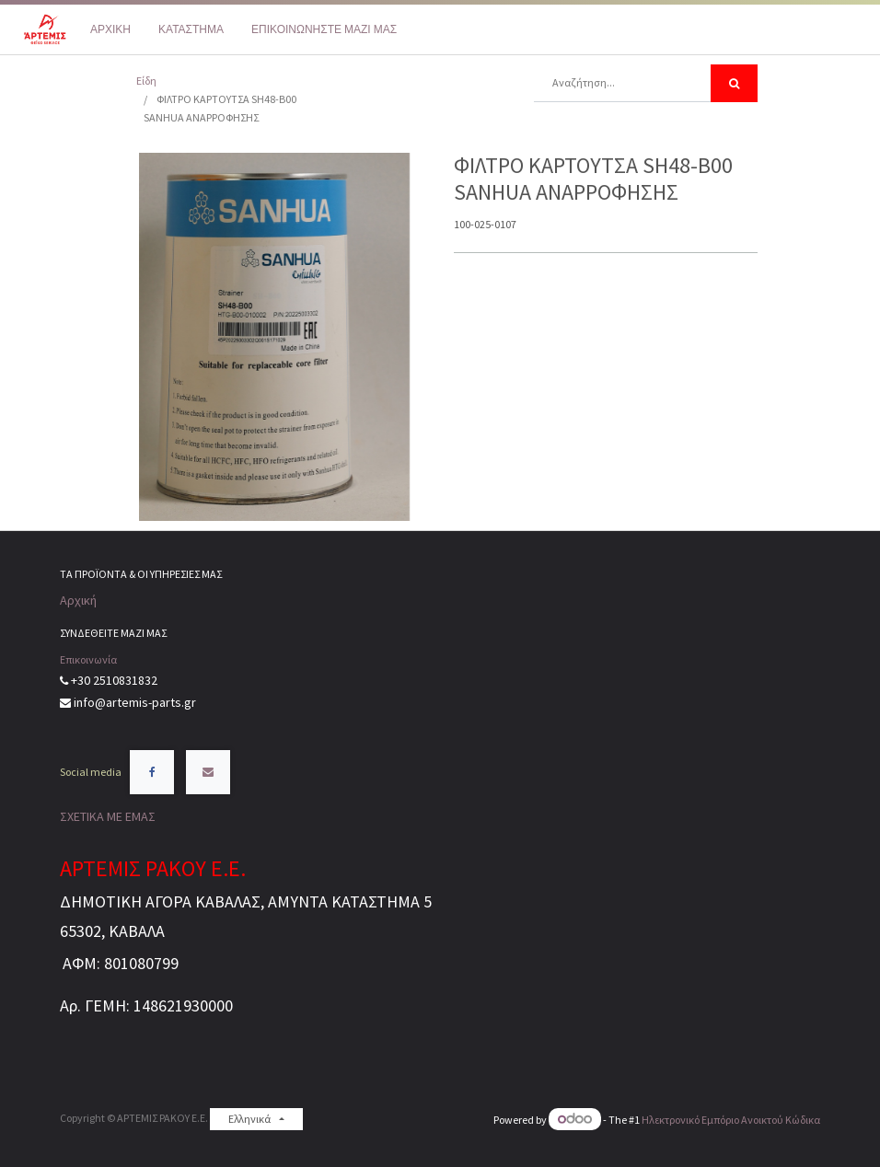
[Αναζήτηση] (734, 83)
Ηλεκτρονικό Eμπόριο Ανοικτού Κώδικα (731, 1120)
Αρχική (78, 600)
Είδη (146, 80)
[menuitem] (110, 29)
